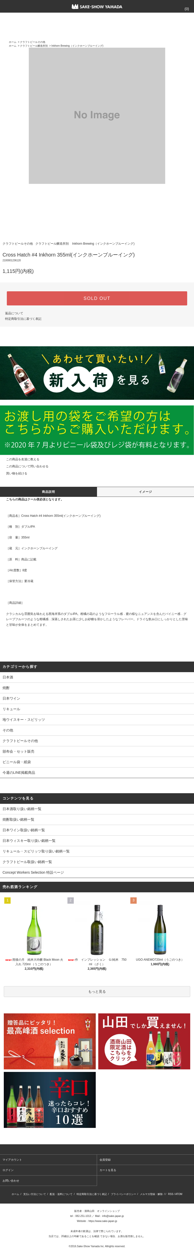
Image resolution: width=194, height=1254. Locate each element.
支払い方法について (34, 1194)
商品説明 (48, 492)
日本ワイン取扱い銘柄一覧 (24, 830)
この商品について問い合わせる (24, 466)
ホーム (12, 42)
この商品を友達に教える (19, 459)
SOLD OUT (97, 298)
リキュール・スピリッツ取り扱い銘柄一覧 (36, 851)
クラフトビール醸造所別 (34, 45)
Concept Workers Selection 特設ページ (33, 872)
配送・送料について (61, 1194)
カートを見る (108, 1170)
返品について (14, 313)
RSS (170, 1194)
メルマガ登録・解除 (151, 1194)
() (184, 9)
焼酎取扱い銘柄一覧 (18, 819)
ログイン (8, 1170)
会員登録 (105, 1159)
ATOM (178, 1194)
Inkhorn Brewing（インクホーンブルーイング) (78, 45)
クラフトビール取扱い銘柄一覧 (27, 862)
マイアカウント (12, 1159)
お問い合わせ (11, 1180)
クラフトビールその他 (32, 42)
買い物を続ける (13, 473)
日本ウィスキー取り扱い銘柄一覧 (29, 841)
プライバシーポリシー (123, 1194)
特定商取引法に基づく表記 (23, 319)
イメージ (145, 492)
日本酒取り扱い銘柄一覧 (22, 809)
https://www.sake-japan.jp (102, 1221)
